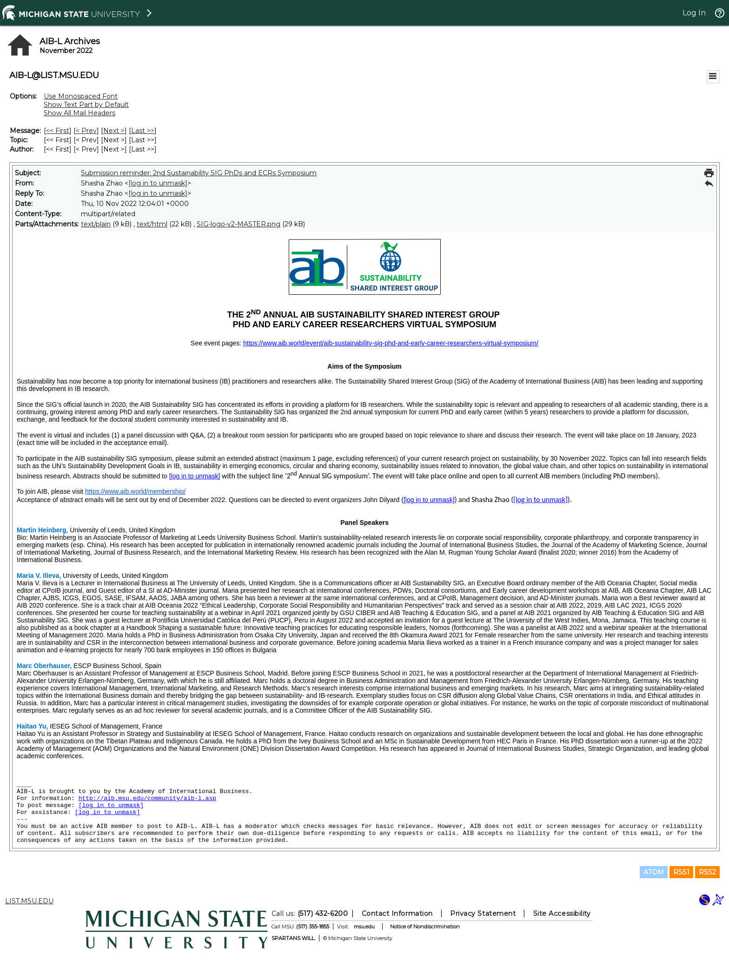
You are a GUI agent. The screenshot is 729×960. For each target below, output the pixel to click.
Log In (694, 12)
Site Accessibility (562, 913)
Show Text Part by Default (86, 104)
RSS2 (707, 872)
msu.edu (364, 926)
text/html (152, 224)
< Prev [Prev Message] (86, 130)
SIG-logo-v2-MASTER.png (238, 224)
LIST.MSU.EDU (29, 901)
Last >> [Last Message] (142, 130)
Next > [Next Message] (114, 130)
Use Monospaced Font (81, 96)
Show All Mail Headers (79, 113)
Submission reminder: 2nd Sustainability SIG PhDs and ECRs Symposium (199, 173)
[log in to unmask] (157, 183)
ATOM (653, 872)
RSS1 (681, 872)
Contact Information (397, 913)
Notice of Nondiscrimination (425, 926)
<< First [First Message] (57, 130)
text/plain (96, 224)
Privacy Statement (483, 913)
